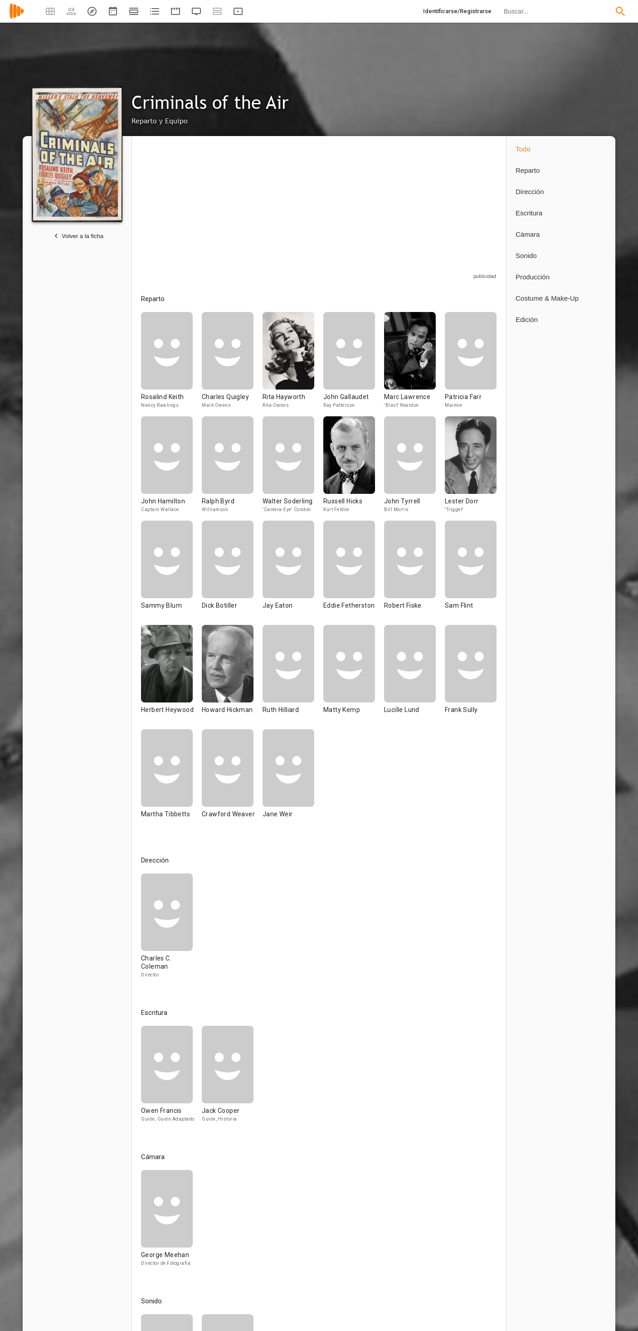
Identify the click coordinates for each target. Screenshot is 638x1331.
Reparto (528, 170)
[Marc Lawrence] (414, 364)
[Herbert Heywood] (171, 677)
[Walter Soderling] (293, 468)
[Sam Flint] (471, 573)
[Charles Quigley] (232, 364)
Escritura (529, 213)
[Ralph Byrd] (232, 468)
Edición (527, 319)
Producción (533, 277)
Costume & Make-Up (547, 298)
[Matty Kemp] (353, 677)
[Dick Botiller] (232, 573)
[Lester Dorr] (471, 468)
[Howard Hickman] (232, 677)
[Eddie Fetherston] (353, 573)
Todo (523, 149)
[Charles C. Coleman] (167, 929)
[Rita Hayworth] (293, 364)
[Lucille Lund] (414, 677)
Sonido (526, 255)
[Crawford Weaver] (232, 781)
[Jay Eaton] (293, 573)
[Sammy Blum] (171, 573)
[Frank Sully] (471, 677)
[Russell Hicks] (353, 468)
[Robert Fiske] (414, 573)
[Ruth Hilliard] (293, 677)
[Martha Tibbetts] (171, 781)
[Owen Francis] (171, 1078)
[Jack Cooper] (227, 1078)
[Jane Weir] (288, 781)
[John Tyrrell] (414, 468)
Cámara (528, 234)
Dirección (530, 191)
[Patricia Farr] (471, 364)
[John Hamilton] (171, 468)
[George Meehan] (167, 1222)
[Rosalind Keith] (171, 364)
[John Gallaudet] (353, 364)
